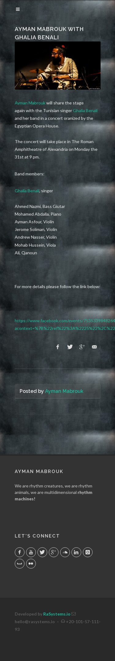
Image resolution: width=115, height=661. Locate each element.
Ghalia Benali (85, 110)
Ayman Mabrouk (30, 102)
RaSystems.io (57, 613)
